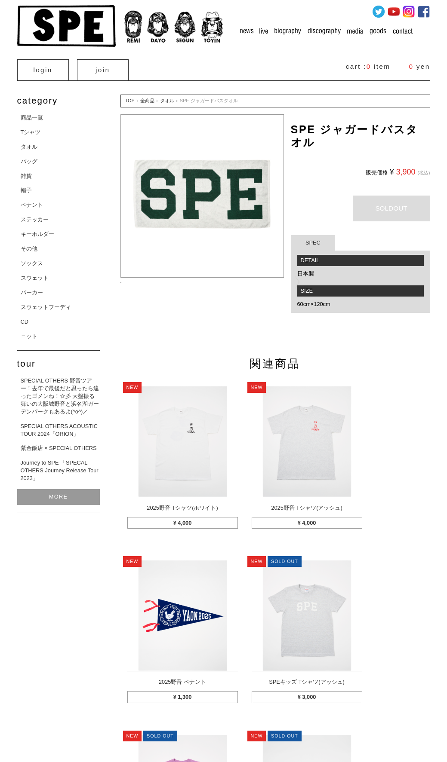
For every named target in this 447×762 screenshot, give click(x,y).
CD (24, 318)
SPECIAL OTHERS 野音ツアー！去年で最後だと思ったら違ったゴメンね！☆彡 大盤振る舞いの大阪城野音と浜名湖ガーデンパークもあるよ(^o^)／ (60, 392)
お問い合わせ (375, 713)
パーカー (32, 289)
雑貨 (26, 172)
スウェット (35, 274)
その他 (29, 245)
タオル (29, 143)
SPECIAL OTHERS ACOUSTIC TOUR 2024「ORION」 (59, 426)
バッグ (29, 158)
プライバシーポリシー (290, 713)
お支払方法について (231, 713)
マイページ (112, 713)
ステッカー (35, 216)
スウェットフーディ (46, 303)
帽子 (26, 187)
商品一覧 (32, 114)
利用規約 (337, 713)
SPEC (313, 239)
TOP (130, 97)
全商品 (147, 97)
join (103, 68)
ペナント (32, 201)
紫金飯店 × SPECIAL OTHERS (59, 444)
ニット (29, 332)
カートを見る (72, 713)
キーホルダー (37, 230)
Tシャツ (31, 128)
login (43, 68)
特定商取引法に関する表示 (167, 713)
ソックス (32, 260)
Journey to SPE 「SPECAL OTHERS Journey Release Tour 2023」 (60, 467)
